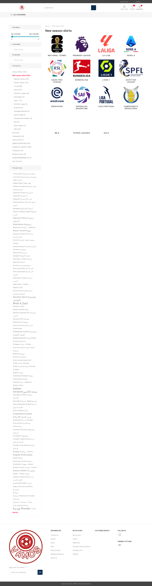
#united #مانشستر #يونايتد (21, 467)
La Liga (106, 55)
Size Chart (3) (17, 161)
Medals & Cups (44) (19, 154)
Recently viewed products (81, 546)
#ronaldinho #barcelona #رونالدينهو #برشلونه (24, 431)
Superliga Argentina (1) (22, 111)
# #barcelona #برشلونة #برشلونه (24, 174)
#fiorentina (16, 259)
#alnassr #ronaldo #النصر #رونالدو (24, 186)
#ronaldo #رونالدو (19, 452)
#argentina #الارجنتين (20, 196)
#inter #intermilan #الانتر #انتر (23, 268)
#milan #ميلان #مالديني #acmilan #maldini (24, 368)
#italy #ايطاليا (17, 284)
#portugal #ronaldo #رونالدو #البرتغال (22, 396)
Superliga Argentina (82, 107)
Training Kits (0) (17, 151)
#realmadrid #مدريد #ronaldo (23, 420)
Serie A (131, 55)
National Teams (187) (21, 79)
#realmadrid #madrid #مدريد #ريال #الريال (22, 415)
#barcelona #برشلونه (20, 227)
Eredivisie (57, 106)
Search (93, 7)
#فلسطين (16, 502)
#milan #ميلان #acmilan (21, 363)
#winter (15, 474)
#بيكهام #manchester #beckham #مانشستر (23, 488)
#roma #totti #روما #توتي (22, 423)
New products (55, 550)
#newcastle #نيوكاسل (20, 379)
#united (30, 464)
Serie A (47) (18, 90)
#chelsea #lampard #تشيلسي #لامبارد (24, 246)
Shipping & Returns (57, 554)
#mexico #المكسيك (19, 357)
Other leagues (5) (20, 126)
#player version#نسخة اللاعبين (25, 390)
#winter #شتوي (24, 474)
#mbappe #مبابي (18, 344)
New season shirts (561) (21, 75)
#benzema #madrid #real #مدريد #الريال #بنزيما (23, 235)
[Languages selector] (139, 1)
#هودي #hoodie (21, 508)
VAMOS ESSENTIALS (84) (21, 143)
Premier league (82, 55)
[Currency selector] (127, 1)
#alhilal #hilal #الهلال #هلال (22, 183)
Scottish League (131, 81)
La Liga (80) (18, 86)
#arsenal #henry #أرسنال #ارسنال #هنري (24, 203)
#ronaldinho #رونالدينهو (20, 436)
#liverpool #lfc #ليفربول (21, 319)
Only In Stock (18, 50)
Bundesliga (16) (19, 97)
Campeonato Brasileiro (131, 107)
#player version (18, 385)
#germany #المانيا (19, 262)
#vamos (34, 467)
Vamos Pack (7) (18, 140)
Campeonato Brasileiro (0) (23, 118)
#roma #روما (17, 426)
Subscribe (40, 572)
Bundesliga (81, 80)
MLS (57, 133)
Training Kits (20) (18, 136)
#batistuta (31, 227)
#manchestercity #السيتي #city (24, 338)
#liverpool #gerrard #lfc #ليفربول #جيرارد (24, 314)
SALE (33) (17, 129)
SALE (106, 133)
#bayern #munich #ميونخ (22, 231)
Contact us (54, 535)
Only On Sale (18, 60)
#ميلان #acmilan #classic (20, 505)
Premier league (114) (21, 83)
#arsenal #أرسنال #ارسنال (23, 209)
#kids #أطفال (20, 303)
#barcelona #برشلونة (22, 224)
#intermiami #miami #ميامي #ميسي (22, 279)
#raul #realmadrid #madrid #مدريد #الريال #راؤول (24, 405)
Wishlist (75, 554)
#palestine (28, 382)
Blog (52, 546)
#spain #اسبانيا (18, 458)
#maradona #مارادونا (19, 341)
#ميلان (30, 502)
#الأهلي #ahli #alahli (19, 483)
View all (15, 512)
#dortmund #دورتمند (20, 253)
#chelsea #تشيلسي (19, 249)
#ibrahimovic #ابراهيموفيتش (22, 265)
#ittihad (25, 284)
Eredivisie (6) (18, 108)
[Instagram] (119, 534)
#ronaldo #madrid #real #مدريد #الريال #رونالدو (23, 440)
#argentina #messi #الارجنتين (23, 193)
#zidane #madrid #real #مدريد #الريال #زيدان (23, 478)
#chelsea (15, 243)
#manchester (17, 328)
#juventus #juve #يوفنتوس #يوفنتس (24, 298)
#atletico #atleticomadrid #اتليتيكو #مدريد (24, 213)
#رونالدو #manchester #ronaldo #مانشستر (24, 497)
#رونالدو (15, 493)
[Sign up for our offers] (23, 572)
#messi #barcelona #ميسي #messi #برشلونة (24, 349)
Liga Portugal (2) (19, 115)
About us (54, 558)
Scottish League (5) (21, 104)
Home (47, 26)
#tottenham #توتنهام (20, 464)
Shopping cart (77, 550)
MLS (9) (16, 122)
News (53, 543)
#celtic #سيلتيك (30, 240)
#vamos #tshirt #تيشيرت (24, 470)
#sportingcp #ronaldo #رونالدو (22, 461)
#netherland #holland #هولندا (23, 376)
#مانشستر (23, 502)
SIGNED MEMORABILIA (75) (21, 158)
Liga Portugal (106, 106)
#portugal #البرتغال (19, 401)
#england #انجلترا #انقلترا (21, 256)
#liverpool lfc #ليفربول (20, 322)
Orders (75, 539)
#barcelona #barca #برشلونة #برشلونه (23, 219)
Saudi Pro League (57, 81)
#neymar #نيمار (18, 382)
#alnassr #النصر (18, 189)
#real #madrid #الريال (20, 411)
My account (124, 9)
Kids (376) (15, 133)
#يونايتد (33, 508)
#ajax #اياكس (17, 180)
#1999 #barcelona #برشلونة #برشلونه (25, 177)
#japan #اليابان (18, 287)
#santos (30, 452)
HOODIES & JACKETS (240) (21, 147)
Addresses (76, 543)
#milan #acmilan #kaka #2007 (22, 360)
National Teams (57, 55)
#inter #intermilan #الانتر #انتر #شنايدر (23, 273)
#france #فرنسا (27, 259)
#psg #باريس (32, 401)
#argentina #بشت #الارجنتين (22, 199)
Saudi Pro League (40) (21, 93)
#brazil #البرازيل (18, 240)
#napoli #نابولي (18, 373)
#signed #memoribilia (22, 455)
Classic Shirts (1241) (19, 72)
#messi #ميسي (19, 354)
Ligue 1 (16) (18, 100)
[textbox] (67, 7)
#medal (28, 344)
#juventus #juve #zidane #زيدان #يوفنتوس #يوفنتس (23, 292)
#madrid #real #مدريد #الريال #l (23, 325)
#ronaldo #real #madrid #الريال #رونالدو (24, 446)
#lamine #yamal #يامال (21, 309)
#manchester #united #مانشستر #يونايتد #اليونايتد (25, 333)
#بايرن (30, 483)
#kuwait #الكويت (18, 306)
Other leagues (81, 133)
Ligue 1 (106, 80)
